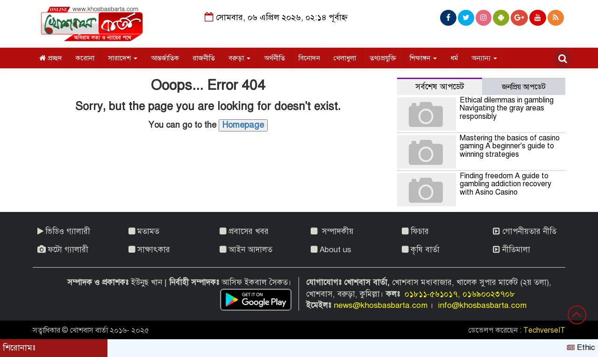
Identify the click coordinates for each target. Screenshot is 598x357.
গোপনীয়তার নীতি (524, 231)
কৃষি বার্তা (421, 250)
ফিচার (415, 231)
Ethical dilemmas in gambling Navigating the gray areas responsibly (507, 108)
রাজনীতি (203, 58)
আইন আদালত (246, 250)
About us (331, 250)
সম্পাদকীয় (332, 231)
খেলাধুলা (345, 58)
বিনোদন (309, 58)
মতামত (143, 231)
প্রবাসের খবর (244, 231)
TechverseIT (544, 330)
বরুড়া (239, 58)
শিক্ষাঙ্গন (423, 58)
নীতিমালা (511, 250)
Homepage (243, 125)
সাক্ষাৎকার (149, 250)
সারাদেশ (122, 58)
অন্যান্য (484, 58)
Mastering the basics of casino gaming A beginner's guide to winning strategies (510, 146)
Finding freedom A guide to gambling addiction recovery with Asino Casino (505, 184)
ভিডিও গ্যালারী (63, 231)
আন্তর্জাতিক (165, 58)
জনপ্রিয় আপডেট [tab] (524, 87)
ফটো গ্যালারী (62, 250)
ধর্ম (454, 58)
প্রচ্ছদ (50, 58)
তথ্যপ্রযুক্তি (383, 58)
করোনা (85, 58)
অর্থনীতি (274, 58)
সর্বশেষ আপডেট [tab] (439, 87)
